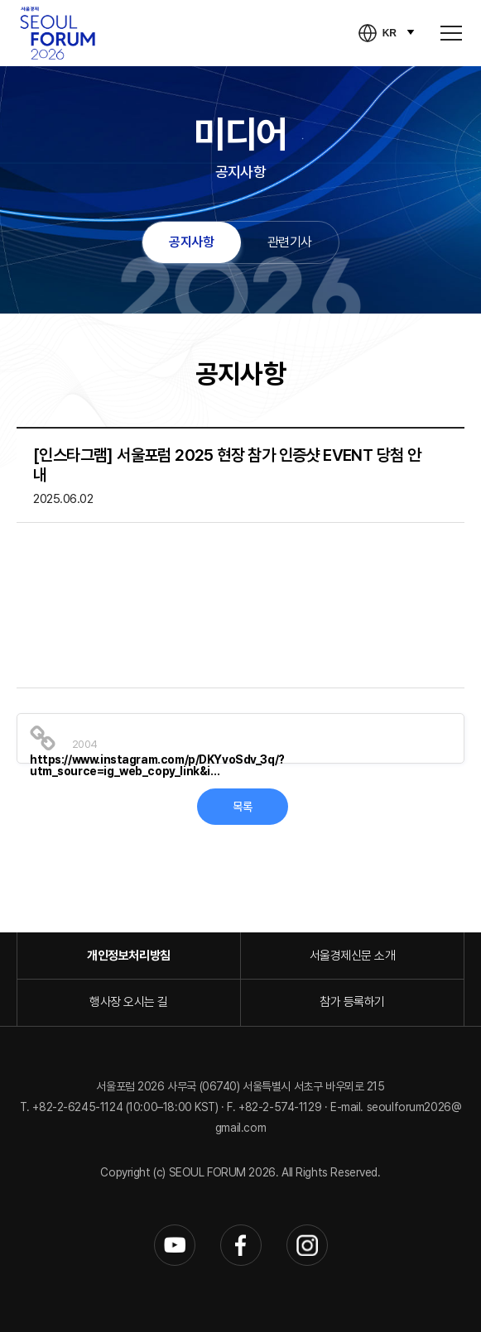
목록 (242, 806)
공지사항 (191, 242)
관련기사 (289, 242)
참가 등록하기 (352, 1001)
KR (389, 33)
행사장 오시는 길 (128, 1001)
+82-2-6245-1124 (78, 1107)
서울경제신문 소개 (353, 955)
